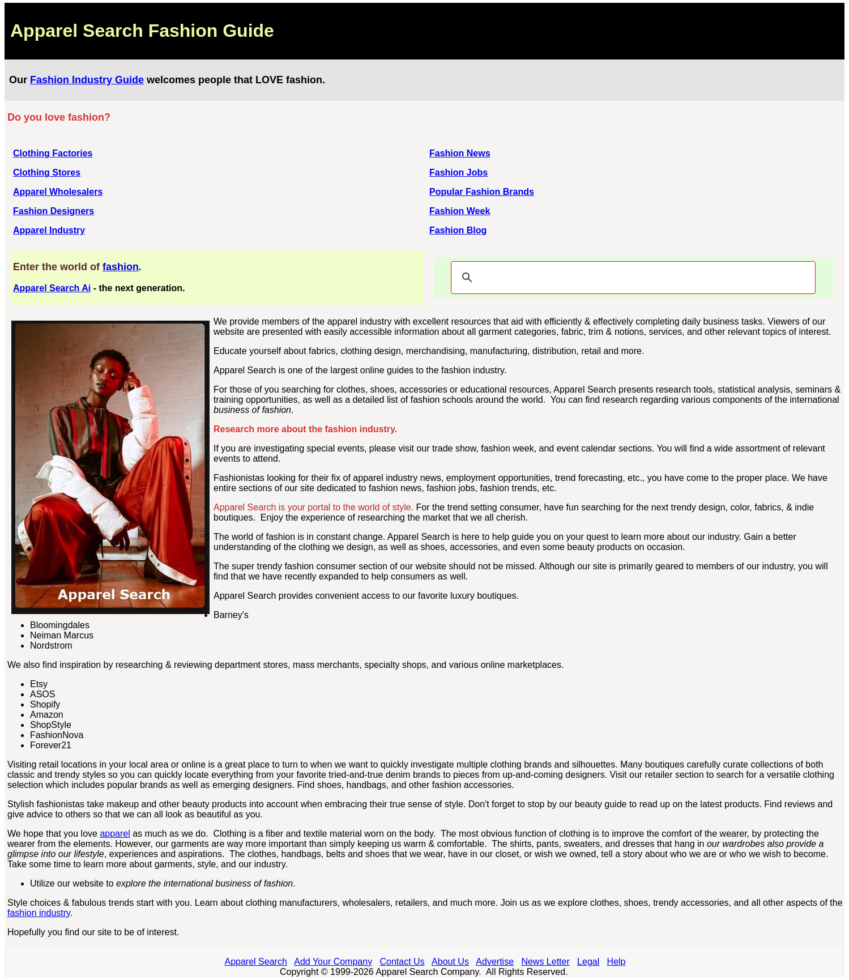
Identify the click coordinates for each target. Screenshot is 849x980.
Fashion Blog (458, 230)
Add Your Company (333, 961)
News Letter (545, 961)
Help (616, 961)
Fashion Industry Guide (87, 80)
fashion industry (38, 913)
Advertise (495, 961)
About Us (450, 961)
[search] (631, 277)
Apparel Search (256, 961)
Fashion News (459, 153)
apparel (115, 833)
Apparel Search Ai (52, 288)
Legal (588, 961)
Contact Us (401, 961)
